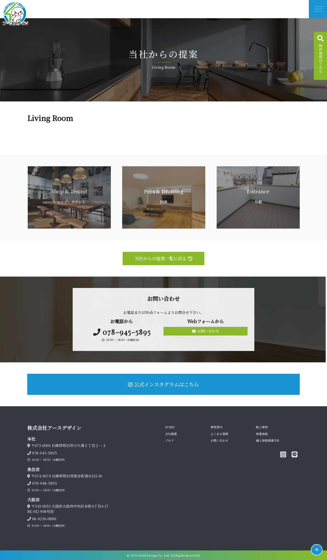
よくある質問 (219, 434)
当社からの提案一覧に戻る (163, 258)
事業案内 (216, 427)
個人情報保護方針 (268, 440)
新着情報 (262, 434)
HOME (170, 427)
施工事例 (262, 427)
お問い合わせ (205, 331)
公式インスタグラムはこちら (163, 384)
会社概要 (171, 434)
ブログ (169, 440)
